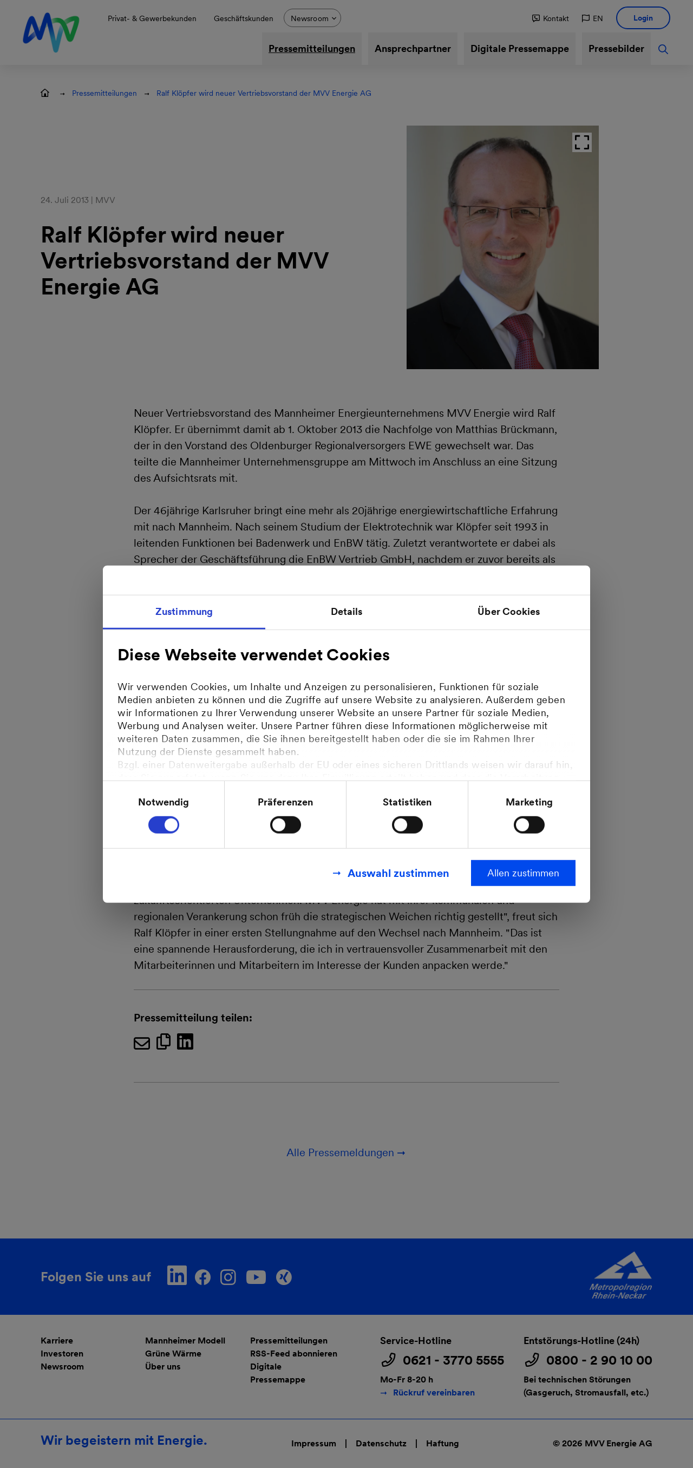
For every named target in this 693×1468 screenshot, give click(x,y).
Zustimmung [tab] (184, 611)
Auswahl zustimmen (398, 872)
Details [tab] (347, 611)
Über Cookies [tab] (509, 611)
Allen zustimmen (523, 872)
